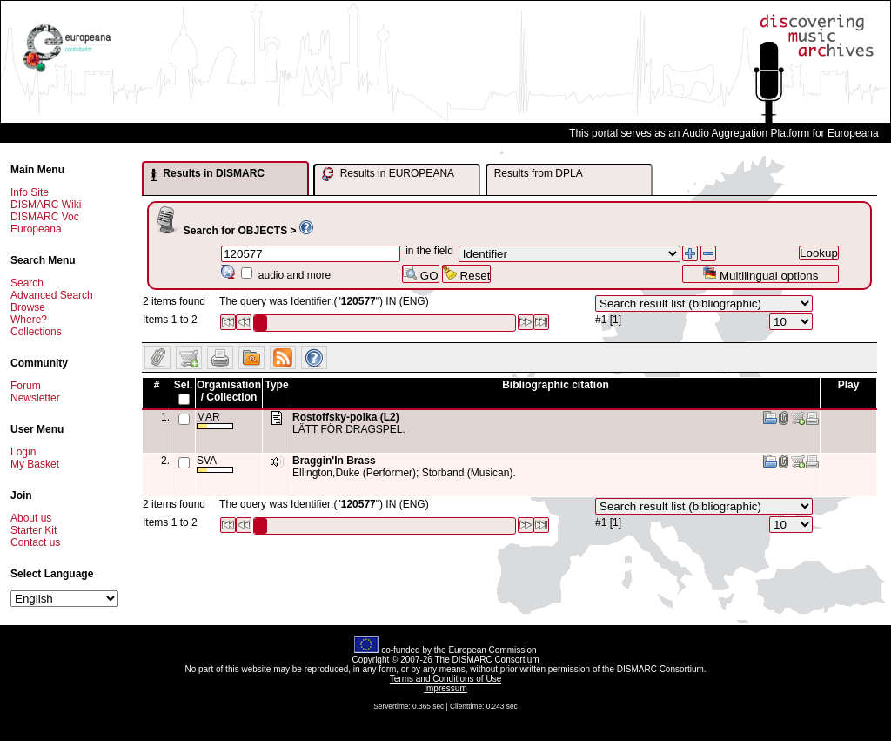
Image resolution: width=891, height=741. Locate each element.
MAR (215, 420)
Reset (467, 274)
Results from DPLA (538, 173)
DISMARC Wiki (45, 205)
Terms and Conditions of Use (445, 679)
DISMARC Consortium (495, 659)
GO (420, 274)
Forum (25, 386)
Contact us (35, 542)
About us (30, 518)
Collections (36, 332)
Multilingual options (760, 274)
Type (276, 385)
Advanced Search (51, 295)
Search (27, 283)
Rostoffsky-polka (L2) (345, 417)
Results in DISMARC (208, 174)
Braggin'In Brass (334, 461)
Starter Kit (33, 530)
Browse (27, 307)
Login (23, 452)
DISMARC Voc (44, 217)
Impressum (445, 688)
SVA (215, 464)
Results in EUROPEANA (388, 174)
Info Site (29, 192)
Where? (28, 319)
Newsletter (35, 398)
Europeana (36, 229)
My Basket (34, 464)
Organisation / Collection (229, 391)
